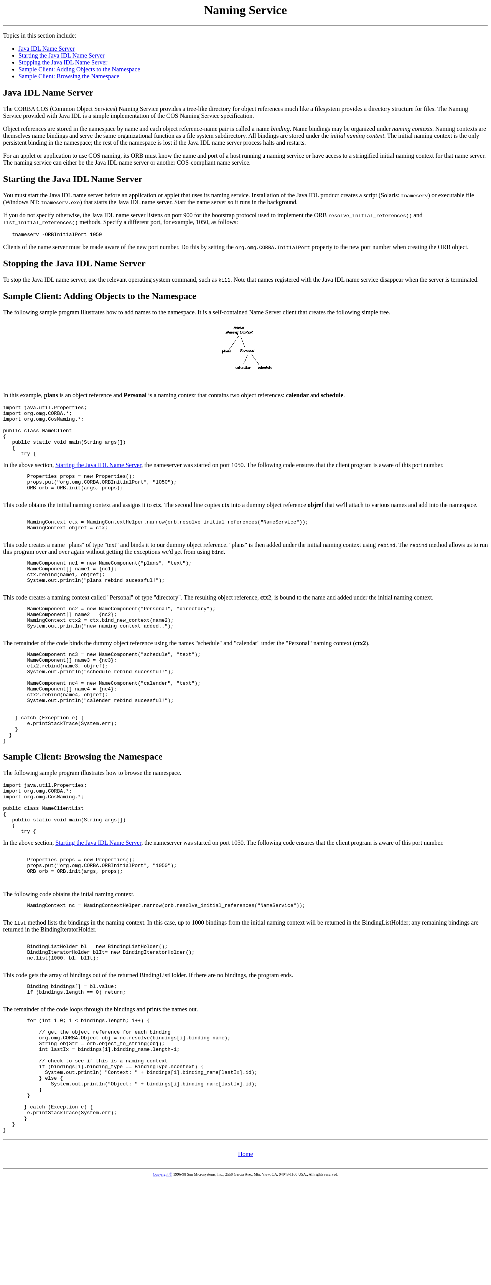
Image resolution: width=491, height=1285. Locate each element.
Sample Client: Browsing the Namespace (68, 76)
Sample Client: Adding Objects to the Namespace (79, 69)
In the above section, (245, 386)
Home (245, 1256)
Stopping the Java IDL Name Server (62, 62)
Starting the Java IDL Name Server (61, 55)
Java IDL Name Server (46, 48)
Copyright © (162, 1277)
